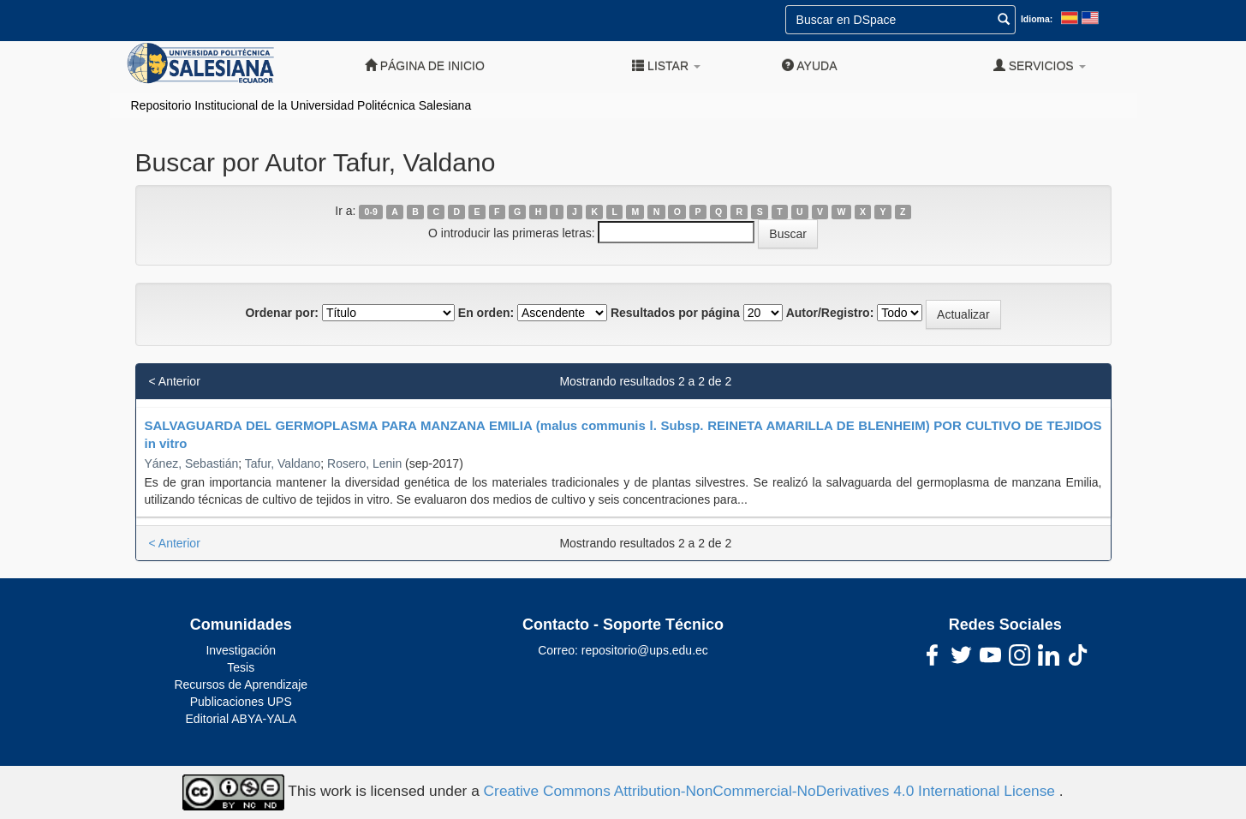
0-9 (371, 211)
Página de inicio (425, 65)
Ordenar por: (282, 313)
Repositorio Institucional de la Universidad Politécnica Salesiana (301, 105)
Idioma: (1036, 19)
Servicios (1039, 65)
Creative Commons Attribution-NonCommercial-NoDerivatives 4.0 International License (771, 791)
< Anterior (174, 381)
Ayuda (809, 65)
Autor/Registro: (830, 313)
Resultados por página (675, 313)
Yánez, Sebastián (192, 463)
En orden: (486, 313)
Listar (666, 65)
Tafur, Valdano (282, 463)
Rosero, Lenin (364, 463)
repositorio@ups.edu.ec (644, 650)
